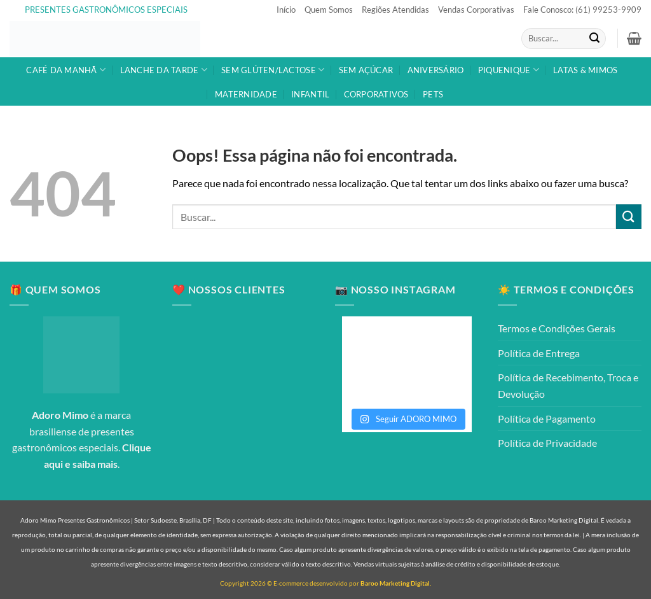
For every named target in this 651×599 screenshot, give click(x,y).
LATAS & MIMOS (585, 70)
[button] (634, 38)
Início (286, 9)
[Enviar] (594, 39)
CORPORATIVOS (376, 94)
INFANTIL (310, 94)
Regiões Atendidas (395, 9)
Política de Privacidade (547, 443)
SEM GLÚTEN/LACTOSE (272, 70)
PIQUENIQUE (508, 70)
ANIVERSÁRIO (436, 70)
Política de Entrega (539, 353)
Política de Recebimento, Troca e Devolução (568, 385)
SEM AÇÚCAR (366, 70)
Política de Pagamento (547, 418)
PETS (433, 94)
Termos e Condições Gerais (556, 328)
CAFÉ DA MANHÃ (66, 70)
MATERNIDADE (246, 94)
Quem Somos (329, 9)
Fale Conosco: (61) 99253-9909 (582, 9)
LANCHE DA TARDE (163, 70)
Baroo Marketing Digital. (395, 583)
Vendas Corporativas (476, 9)
